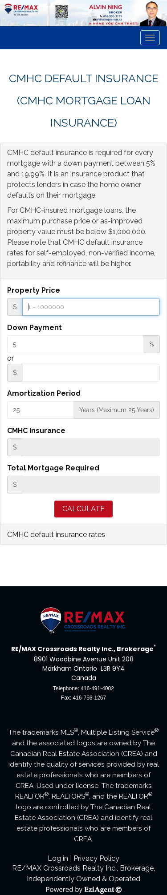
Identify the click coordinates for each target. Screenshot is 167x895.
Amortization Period (44, 393)
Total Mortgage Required (53, 468)
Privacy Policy (96, 858)
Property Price (33, 290)
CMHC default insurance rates (56, 534)
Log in (58, 858)
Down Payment (34, 327)
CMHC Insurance (36, 430)
